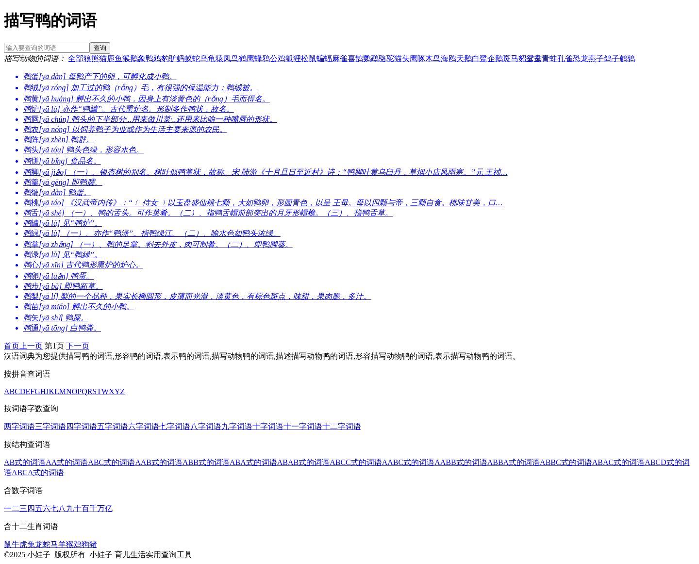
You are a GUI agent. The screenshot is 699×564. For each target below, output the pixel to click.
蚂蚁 (184, 58)
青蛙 (549, 58)
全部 (75, 58)
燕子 (596, 58)
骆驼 (386, 58)
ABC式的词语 (111, 462)
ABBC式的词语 (566, 462)
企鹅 (495, 58)
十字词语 (267, 426)
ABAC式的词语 (618, 462)
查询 (100, 47)
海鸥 (448, 58)
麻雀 (340, 58)
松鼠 (308, 58)
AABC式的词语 (408, 462)
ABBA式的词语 (513, 462)
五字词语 (112, 426)
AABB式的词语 (460, 462)
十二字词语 (341, 426)
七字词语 (174, 426)
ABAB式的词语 (303, 462)
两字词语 (19, 426)
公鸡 (277, 58)
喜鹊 (355, 58)
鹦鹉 (371, 58)
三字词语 (50, 426)
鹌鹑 (627, 58)
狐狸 (293, 58)
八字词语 (205, 426)
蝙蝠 (324, 58)
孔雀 (565, 58)
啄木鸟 (429, 58)
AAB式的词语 (159, 462)
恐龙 (580, 58)
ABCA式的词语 (38, 472)
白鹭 (479, 58)
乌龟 (208, 58)
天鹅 (464, 58)
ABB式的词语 (206, 462)
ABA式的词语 (253, 462)
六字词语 (143, 426)
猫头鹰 (405, 58)
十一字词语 (302, 426)
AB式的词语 (25, 462)
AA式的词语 (67, 462)
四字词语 (81, 426)
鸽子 (611, 58)
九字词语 (236, 426)
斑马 (510, 58)
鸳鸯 (534, 58)
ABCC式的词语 (356, 462)
